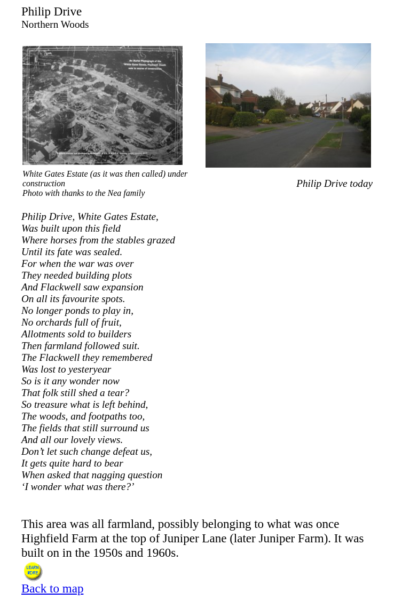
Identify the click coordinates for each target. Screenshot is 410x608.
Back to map (52, 588)
